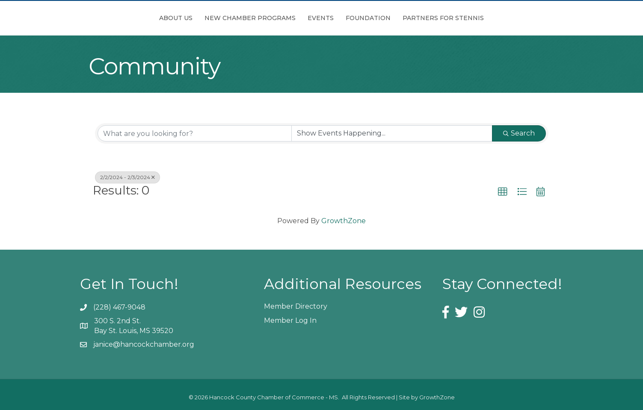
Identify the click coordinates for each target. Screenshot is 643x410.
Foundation (416, 18)
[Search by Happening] (391, 133)
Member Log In (290, 320)
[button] (502, 192)
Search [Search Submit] (519, 133)
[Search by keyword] (195, 133)
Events (273, 18)
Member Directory (295, 306)
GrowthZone (343, 221)
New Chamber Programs (202, 18)
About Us (128, 18)
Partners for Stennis (491, 18)
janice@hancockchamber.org (143, 344)
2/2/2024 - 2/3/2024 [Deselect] (127, 177)
